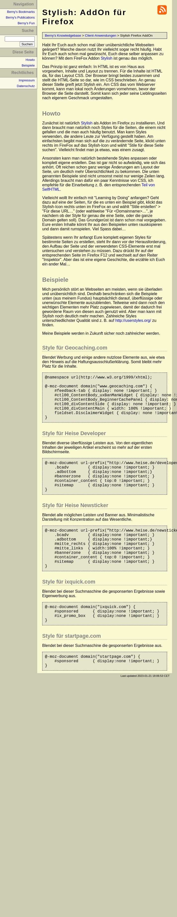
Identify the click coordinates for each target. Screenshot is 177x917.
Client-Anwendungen (100, 35)
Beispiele (28, 65)
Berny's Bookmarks (21, 12)
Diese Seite (23, 52)
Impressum (27, 80)
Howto (30, 60)
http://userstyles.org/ (133, 320)
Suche (28, 30)
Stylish (106, 58)
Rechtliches (22, 73)
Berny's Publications (20, 17)
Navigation (23, 4)
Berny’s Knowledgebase (63, 35)
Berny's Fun (26, 23)
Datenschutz (26, 86)
